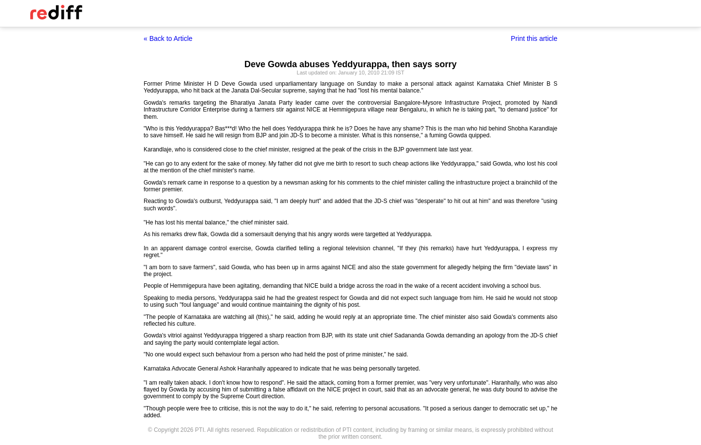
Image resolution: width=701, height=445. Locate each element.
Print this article (534, 38)
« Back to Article (168, 38)
